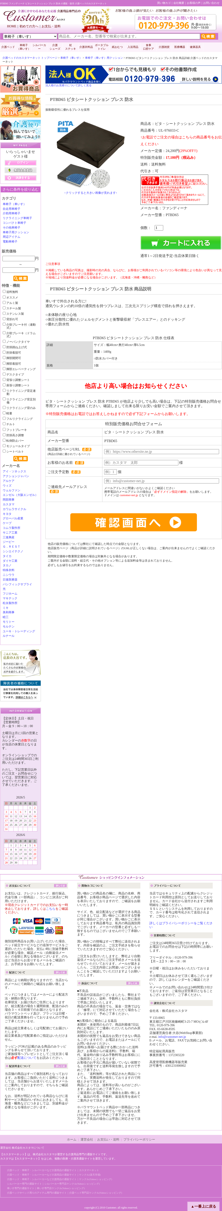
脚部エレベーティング (19, 369)
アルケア (8, 481)
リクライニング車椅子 (17, 218)
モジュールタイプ (16, 446)
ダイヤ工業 (10, 560)
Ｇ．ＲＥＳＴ (11, 546)
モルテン (8, 626)
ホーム (71, 1139)
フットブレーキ (15, 430)
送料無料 (10, 292)
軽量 (7, 413)
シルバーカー (39, 47)
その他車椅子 (11, 227)
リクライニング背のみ (19, 408)
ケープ (7, 523)
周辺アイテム (11, 236)
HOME (11, 26)
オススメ (10, 297)
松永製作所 (10, 603)
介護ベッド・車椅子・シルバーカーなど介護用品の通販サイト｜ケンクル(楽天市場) (54, 1174)
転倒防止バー (13, 440)
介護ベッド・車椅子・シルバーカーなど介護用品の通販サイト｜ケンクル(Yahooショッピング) (59, 1179)
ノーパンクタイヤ (16, 341)
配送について (26, 1057)
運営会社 (86, 1139)
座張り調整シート (16, 385)
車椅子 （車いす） (24, 47)
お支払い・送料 (108, 1139)
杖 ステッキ (70, 47)
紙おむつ (117, 47)
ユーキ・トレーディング (19, 631)
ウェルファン (11, 490)
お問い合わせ (211, 3)
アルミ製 (10, 303)
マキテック (10, 598)
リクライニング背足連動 (19, 392)
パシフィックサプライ (17, 584)
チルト (9, 424)
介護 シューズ (55, 47)
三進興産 (8, 537)
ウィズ (7, 485)
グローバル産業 (13, 518)
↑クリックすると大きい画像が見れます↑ (90, 192)
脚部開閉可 (12, 358)
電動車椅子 (10, 241)
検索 (20, 278)
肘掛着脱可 (12, 352)
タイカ (7, 556)
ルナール (8, 635)
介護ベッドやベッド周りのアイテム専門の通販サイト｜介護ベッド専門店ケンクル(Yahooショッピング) (64, 1192)
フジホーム (10, 593)
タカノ (7, 565)
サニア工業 (10, 532)
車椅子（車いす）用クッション (104, 57)
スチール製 (12, 308)
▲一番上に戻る (203, 1206)
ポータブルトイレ (102, 47)
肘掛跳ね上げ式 (15, 347)
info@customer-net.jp (172, 1036)
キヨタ (7, 514)
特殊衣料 (8, 570)
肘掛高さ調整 (13, 435)
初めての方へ (28, 26)
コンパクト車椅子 (14, 222)
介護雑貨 (164, 47)
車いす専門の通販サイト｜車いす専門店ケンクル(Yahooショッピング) (46, 1188)
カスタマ (8, 504)
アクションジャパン (16, 476)
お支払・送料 (51, 26)
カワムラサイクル (14, 509)
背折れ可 (10, 319)
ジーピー (8, 542)
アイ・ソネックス (14, 471)
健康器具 (195, 47)
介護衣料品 (86, 47)
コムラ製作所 (11, 528)
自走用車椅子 (11, 208)
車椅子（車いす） (71, 57)
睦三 (6, 617)
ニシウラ (8, 574)
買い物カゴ (164, 3)
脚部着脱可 (12, 363)
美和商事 (8, 612)
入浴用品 (133, 47)
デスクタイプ (13, 374)
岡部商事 (8, 499)
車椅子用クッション (16, 232)
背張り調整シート (16, 380)
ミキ (6, 607)
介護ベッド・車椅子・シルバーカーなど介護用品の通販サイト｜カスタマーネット (53, 1170)
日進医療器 (10, 579)
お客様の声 (194, 3)
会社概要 (178, 3)
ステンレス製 (13, 313)
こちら (50, 908)
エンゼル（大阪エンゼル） (20, 495)
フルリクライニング (18, 418)
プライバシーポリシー (139, 1139)
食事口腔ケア (148, 47)
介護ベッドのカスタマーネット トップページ (29, 57)
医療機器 (179, 47)
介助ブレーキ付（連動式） (19, 326)
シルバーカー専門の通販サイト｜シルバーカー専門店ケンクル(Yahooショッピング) (53, 1183)
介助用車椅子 (11, 213)
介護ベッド (8, 47)
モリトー (8, 621)
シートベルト (13, 451)
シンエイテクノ (13, 551)
